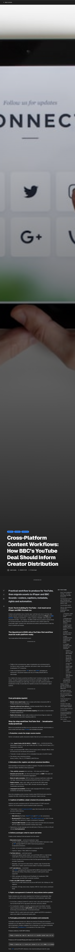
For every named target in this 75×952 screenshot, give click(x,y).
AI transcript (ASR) (27, 812)
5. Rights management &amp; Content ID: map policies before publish (67, 690)
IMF (15, 846)
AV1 (28, 673)
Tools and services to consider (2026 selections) (65, 752)
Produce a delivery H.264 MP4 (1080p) (69, 703)
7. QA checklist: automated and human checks (66, 732)
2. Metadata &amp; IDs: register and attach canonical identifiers (67, 672)
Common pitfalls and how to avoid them (66, 760)
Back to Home (7, 2)
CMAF (37, 673)
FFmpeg (27, 732)
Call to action (63, 770)
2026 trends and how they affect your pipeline (66, 742)
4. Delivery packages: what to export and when (67, 684)
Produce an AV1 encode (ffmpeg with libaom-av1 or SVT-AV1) (69, 709)
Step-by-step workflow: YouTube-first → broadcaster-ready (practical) (66, 661)
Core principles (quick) (65, 656)
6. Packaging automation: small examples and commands (67, 698)
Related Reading (67, 772)
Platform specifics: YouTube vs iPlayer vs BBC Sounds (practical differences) (65, 737)
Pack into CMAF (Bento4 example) (69, 727)
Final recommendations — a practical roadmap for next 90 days (66, 765)
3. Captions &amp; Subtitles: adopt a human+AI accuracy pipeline (67, 678)
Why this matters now (65, 768)
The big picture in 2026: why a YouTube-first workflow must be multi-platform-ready (66, 652)
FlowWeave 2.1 (22, 930)
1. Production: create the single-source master (68, 666)
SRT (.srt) (38, 819)
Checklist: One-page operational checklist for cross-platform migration (66, 756)
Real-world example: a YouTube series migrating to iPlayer (66, 747)
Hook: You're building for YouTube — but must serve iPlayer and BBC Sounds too (66, 646)
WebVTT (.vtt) (29, 819)
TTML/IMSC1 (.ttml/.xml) (37, 821)
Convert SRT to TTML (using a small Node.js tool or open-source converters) (69, 719)
